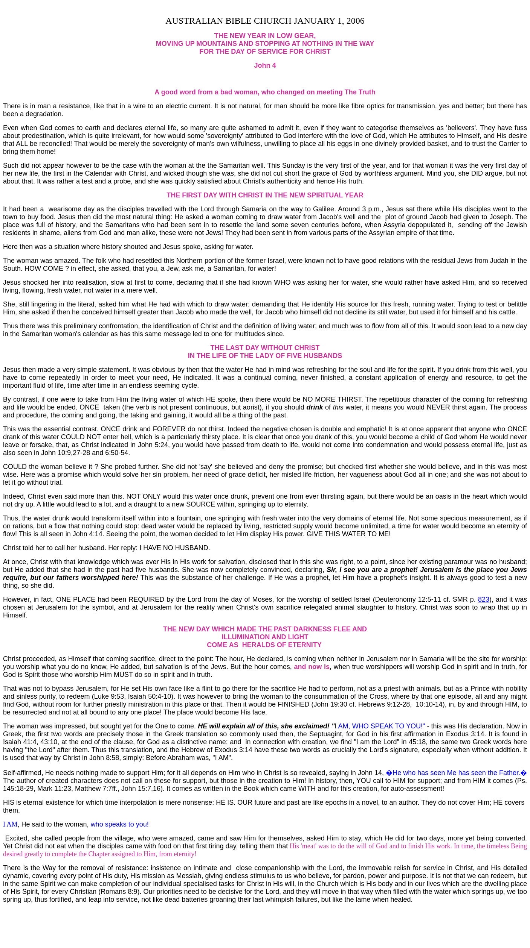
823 (483, 599)
